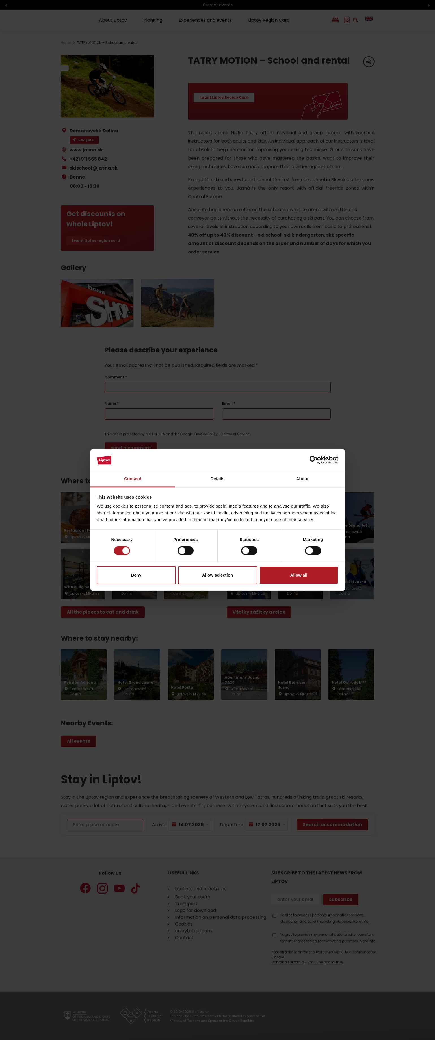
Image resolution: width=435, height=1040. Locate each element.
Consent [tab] (132, 478)
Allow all (299, 575)
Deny (136, 575)
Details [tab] (218, 478)
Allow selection (217, 575)
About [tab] (302, 478)
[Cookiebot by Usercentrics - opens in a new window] (313, 460)
